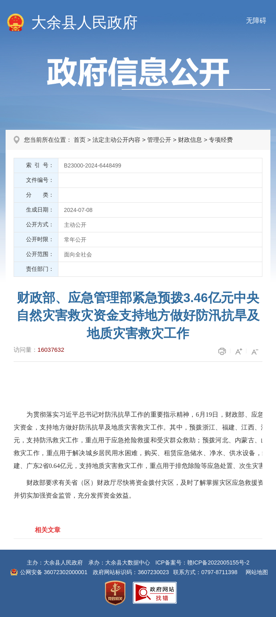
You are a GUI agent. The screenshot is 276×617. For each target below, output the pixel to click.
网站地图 (257, 572)
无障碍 (256, 20)
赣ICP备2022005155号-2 (218, 562)
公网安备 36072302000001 (54, 572)
